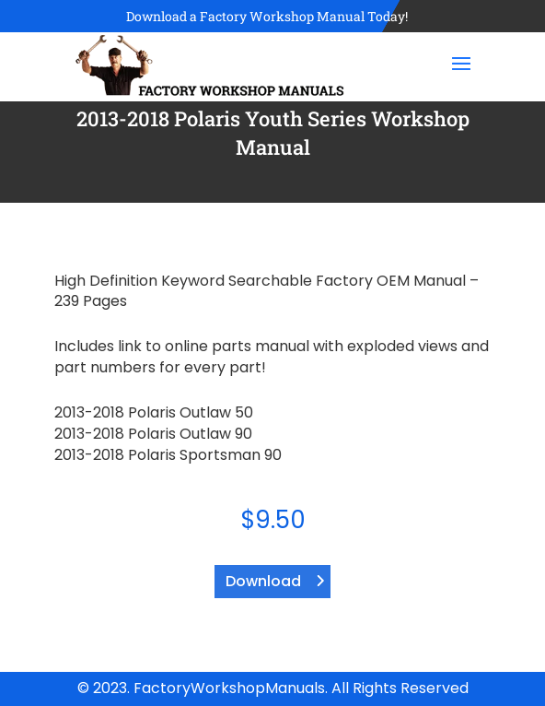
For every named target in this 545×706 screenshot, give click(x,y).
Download (263, 581)
